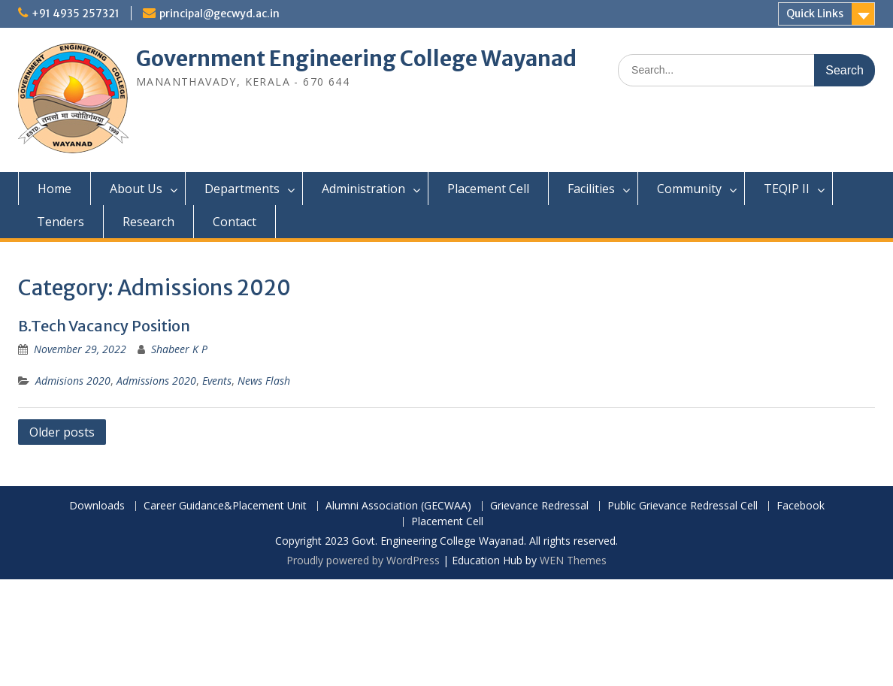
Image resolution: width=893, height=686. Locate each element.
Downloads (97, 506)
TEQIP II (787, 188)
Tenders (60, 221)
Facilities (591, 188)
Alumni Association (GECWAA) (398, 506)
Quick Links (814, 13)
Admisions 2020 (72, 380)
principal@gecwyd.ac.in (219, 13)
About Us (136, 188)
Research (148, 221)
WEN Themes (573, 560)
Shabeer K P (179, 349)
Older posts (62, 432)
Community (689, 188)
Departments (242, 188)
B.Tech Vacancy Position (104, 325)
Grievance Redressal (539, 506)
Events (217, 380)
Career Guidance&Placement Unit (225, 506)
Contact (234, 221)
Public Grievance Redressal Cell (682, 506)
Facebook (800, 506)
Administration (363, 188)
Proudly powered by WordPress (363, 560)
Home (54, 188)
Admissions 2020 (156, 380)
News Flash (264, 380)
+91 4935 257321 (76, 13)
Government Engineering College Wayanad (356, 58)
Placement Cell (488, 188)
